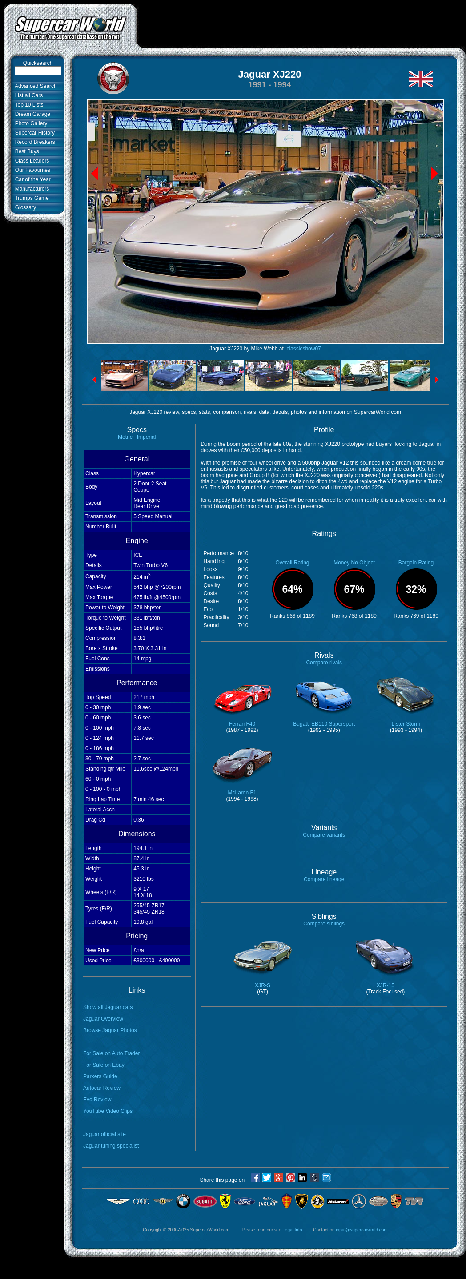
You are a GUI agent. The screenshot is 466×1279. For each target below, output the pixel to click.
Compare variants (324, 835)
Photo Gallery (29, 123)
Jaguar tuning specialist (111, 1146)
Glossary (24, 207)
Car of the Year (31, 179)
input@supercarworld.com (361, 1229)
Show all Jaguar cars (108, 1007)
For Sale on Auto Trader (111, 1053)
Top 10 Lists (28, 105)
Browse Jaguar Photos (110, 1030)
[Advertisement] (301, 31)
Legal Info (292, 1229)
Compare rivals (324, 662)
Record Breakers (33, 142)
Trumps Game (30, 198)
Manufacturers (30, 189)
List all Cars (27, 95)
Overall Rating (292, 563)
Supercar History (33, 133)
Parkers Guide (100, 1076)
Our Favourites (31, 170)
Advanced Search (34, 86)
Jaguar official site (104, 1134)
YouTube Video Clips (108, 1111)
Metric (125, 437)
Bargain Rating (416, 563)
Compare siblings (324, 924)
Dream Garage (31, 114)
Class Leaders (30, 161)
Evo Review (97, 1099)
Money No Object (354, 563)
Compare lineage (324, 879)
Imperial (146, 437)
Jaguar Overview (103, 1019)
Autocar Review (102, 1088)
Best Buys (25, 151)
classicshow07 (303, 349)
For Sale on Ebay (104, 1065)
